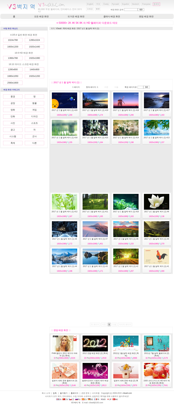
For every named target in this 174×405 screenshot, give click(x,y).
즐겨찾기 (64, 393)
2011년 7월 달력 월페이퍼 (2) (156, 353)
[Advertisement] (106, 54)
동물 (34, 103)
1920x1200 (34, 76)
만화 (13, 116)
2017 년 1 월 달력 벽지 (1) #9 (156, 211)
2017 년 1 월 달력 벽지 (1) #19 (95, 110)
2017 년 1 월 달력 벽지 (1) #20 (64, 110)
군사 (34, 136)
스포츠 (34, 123)
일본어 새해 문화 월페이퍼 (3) (64, 381)
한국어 (156, 4)
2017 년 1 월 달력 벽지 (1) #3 (95, 266)
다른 (34, 143)
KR (103, 399)
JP (109, 399)
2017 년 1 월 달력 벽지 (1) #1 (156, 266)
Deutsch (135, 4)
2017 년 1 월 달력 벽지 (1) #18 (126, 110)
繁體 (98, 9)
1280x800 (13, 69)
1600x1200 (12, 46)
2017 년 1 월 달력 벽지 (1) (88, 28)
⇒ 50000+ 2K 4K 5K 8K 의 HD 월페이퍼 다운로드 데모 (87, 23)
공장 (13, 103)
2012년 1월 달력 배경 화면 (124, 353)
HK (115, 399)
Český (106, 4)
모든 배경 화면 (41, 16)
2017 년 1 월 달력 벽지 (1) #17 (156, 110)
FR (96, 399)
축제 (13, 143)
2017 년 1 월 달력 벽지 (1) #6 (126, 239)
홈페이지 (74, 393)
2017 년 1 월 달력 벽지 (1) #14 (126, 137)
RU (77, 399)
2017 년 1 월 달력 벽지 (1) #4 (64, 266)
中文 (98, 4)
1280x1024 (34, 40)
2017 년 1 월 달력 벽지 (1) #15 (95, 137)
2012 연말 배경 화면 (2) (93, 353)
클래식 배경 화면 (111, 16)
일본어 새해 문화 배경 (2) (124, 381)
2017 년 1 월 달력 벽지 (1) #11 (95, 211)
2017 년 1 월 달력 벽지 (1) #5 (156, 239)
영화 (13, 109)
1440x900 (34, 69)
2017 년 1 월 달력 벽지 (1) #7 (95, 239)
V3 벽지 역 (75, 403)
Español (125, 4)
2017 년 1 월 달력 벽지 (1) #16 (64, 137)
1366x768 (13, 58)
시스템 (12, 136)
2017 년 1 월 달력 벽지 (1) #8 (64, 239)
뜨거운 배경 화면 (76, 16)
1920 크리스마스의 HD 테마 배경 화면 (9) (156, 382)
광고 (13, 129)
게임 (34, 109)
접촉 (55, 393)
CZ (71, 399)
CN (65, 399)
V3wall (58, 28)
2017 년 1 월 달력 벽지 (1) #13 (156, 137)
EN (58, 399)
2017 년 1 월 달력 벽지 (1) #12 (64, 211)
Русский (115, 4)
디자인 (34, 116)
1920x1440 (34, 46)
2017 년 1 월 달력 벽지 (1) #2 (126, 266)
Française (146, 4)
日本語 (90, 9)
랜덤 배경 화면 (146, 16)
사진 (13, 123)
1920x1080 (34, 58)
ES (84, 399)
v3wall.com (127, 393)
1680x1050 (12, 76)
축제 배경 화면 (69, 28)
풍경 (13, 96)
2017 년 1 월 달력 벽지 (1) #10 (126, 211)
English (90, 4)
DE (90, 399)
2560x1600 (12, 82)
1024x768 (13, 40)
